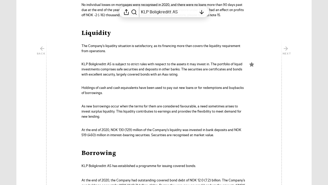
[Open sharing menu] (126, 11)
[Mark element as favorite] (252, 64)
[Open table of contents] (169, 11)
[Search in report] (134, 11)
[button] (100, 33)
